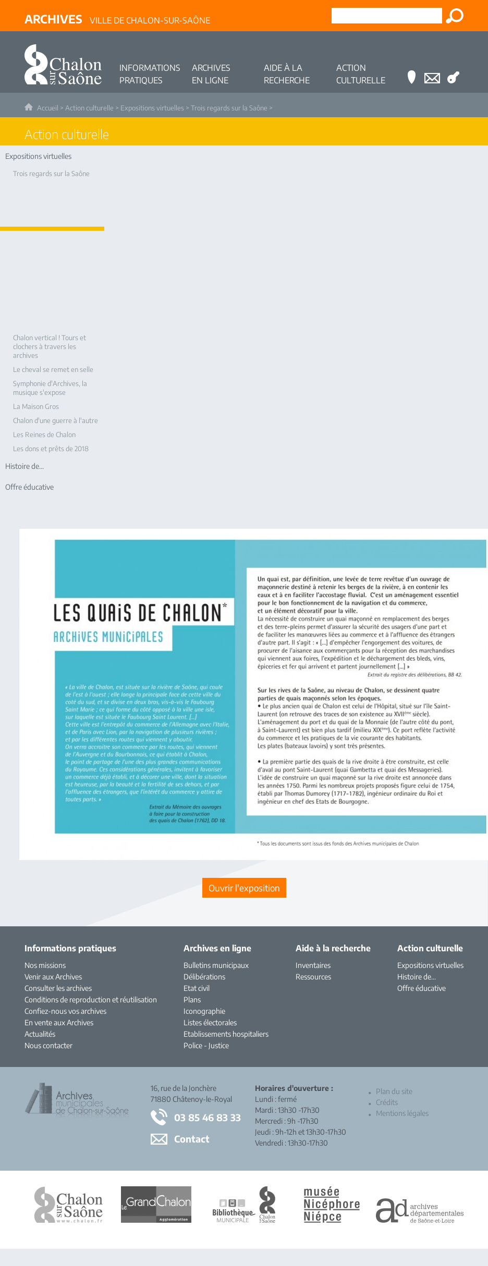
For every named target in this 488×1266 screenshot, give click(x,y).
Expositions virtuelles (152, 108)
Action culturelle (89, 108)
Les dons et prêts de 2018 (51, 448)
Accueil (47, 108)
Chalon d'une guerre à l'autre (55, 420)
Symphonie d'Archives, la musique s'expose (50, 387)
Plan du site (394, 1091)
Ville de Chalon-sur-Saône (117, 18)
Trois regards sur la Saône (229, 108)
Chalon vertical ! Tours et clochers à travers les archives (49, 346)
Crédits (387, 1102)
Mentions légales (402, 1113)
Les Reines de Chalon (44, 434)
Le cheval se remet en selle (53, 369)
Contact (192, 1139)
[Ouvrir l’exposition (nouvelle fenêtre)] (244, 888)
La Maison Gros (36, 406)
